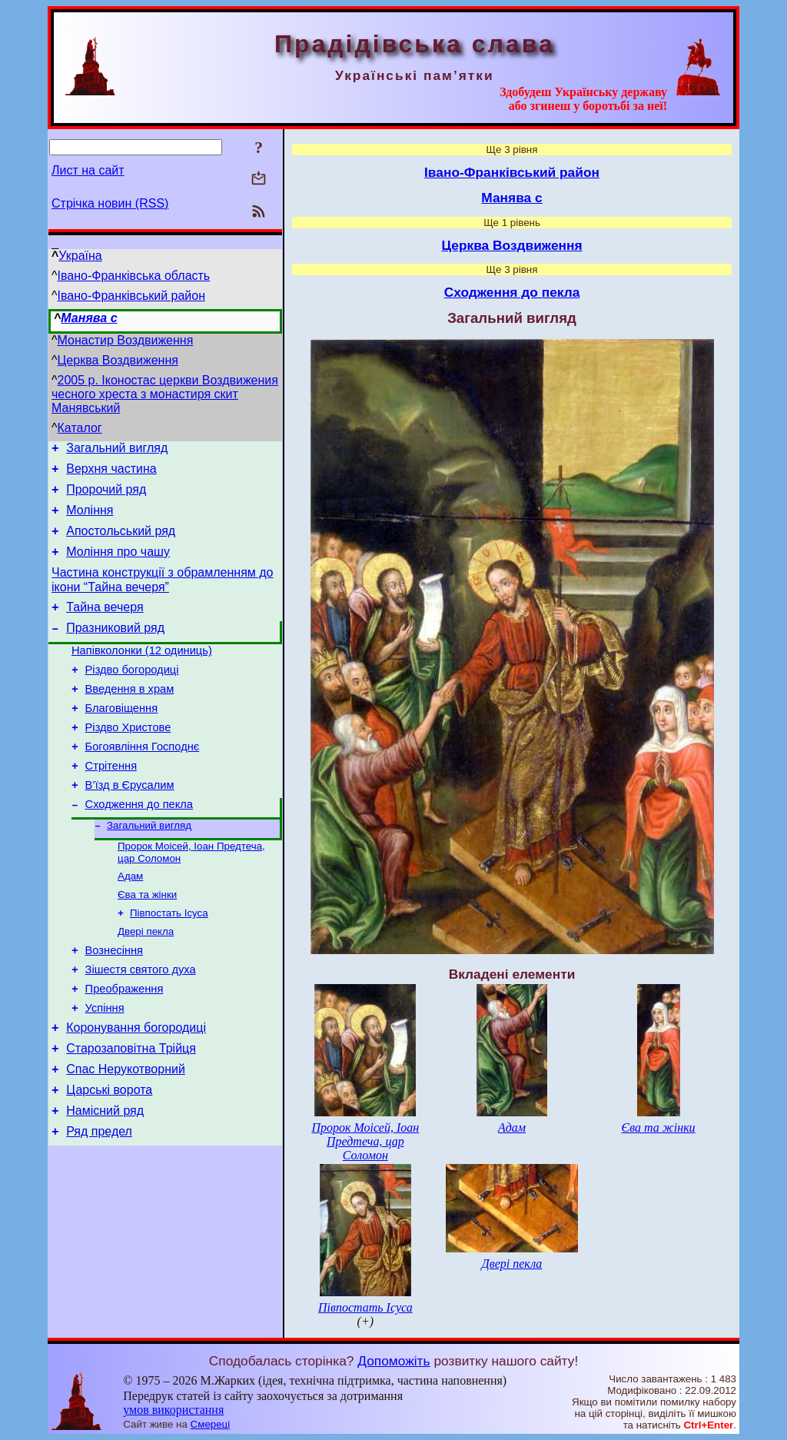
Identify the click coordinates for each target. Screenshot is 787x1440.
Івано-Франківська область (134, 275)
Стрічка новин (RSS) (109, 203)
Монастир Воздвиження (126, 340)
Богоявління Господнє (142, 781)
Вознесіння (114, 1003)
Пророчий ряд (106, 496)
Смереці (211, 1424)
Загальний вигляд (117, 450)
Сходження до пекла (139, 846)
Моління (89, 519)
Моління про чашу (118, 565)
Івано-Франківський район (132, 295)
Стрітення (111, 802)
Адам (130, 922)
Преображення (124, 1046)
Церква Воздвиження (118, 360)
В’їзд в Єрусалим (129, 824)
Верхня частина (111, 473)
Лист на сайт (88, 170)
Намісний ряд (105, 1182)
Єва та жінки (147, 942)
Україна (79, 255)
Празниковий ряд (115, 648)
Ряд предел (99, 1205)
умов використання (173, 1409)
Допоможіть (393, 1360)
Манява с (89, 317)
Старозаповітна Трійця (131, 1112)
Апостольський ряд (120, 542)
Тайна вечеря (104, 625)
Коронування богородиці (136, 1089)
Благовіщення (121, 738)
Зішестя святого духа (140, 1025)
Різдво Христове (128, 759)
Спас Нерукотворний (125, 1135)
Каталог (80, 427)
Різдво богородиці (132, 695)
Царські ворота (109, 1159)
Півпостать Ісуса (169, 962)
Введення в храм (129, 716)
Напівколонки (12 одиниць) (141, 673)
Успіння (105, 1068)
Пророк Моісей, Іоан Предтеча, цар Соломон (365, 1141)
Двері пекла (146, 982)
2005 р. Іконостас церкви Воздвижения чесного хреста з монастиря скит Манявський (164, 394)
